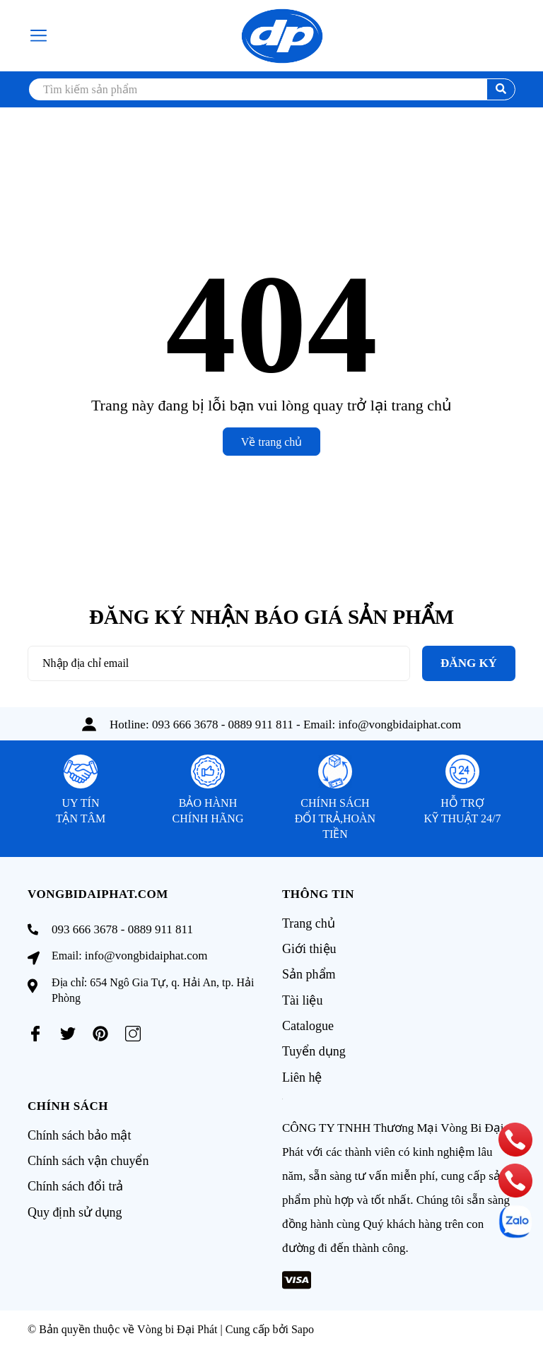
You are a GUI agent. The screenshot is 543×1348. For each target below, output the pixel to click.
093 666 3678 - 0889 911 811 (222, 724)
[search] (271, 89)
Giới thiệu (309, 949)
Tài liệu (302, 1000)
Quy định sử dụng (75, 1210)
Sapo (302, 1328)
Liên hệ (302, 1076)
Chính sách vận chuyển (88, 1159)
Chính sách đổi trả (76, 1185)
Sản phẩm (309, 974)
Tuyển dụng (314, 1050)
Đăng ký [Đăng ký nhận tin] (468, 663)
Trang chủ (308, 923)
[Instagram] (133, 1033)
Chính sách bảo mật (80, 1134)
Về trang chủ (272, 442)
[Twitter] (68, 1033)
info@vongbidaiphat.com (400, 724)
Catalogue (308, 1025)
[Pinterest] (100, 1033)
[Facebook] (35, 1033)
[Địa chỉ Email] (219, 663)
